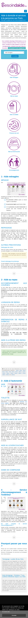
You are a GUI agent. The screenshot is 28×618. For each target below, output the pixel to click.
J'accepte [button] (14, 615)
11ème (23, 371)
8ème (13, 371)
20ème (13, 374)
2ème (17, 370)
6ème (6, 371)
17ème (23, 373)
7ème (10, 371)
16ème (19, 373)
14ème (11, 373)
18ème (3, 374)
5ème (3, 371)
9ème (16, 371)
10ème (20, 371)
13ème (7, 373)
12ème (3, 373)
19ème (7, 374)
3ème (20, 370)
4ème (24, 370)
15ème (15, 373)
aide (8, 344)
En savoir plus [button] (6, 611)
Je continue (15, 56)
